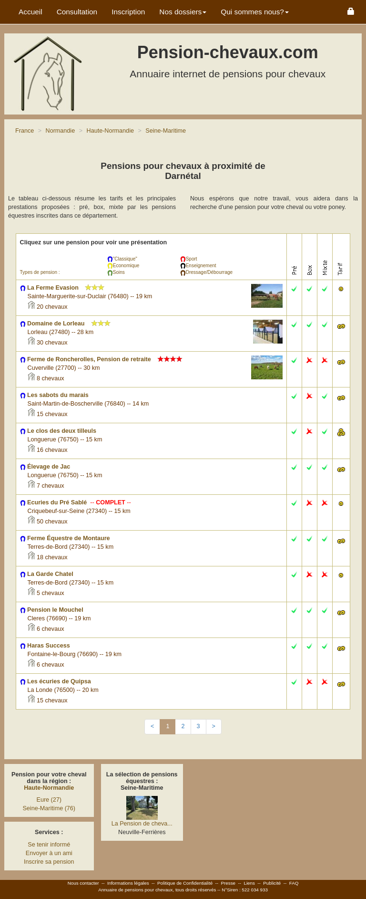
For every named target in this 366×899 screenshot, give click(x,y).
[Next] (214, 726)
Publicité (272, 883)
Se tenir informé (49, 844)
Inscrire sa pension (49, 861)
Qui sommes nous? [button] (255, 12)
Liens (249, 883)
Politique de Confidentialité (185, 883)
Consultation (77, 12)
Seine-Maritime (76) (48, 808)
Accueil (30, 12)
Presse (228, 883)
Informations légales (128, 883)
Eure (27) (49, 799)
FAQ (294, 883)
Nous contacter (83, 883)
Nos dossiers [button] (182, 12)
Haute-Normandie (49, 787)
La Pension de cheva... (142, 823)
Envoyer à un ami (49, 853)
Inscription (128, 12)
